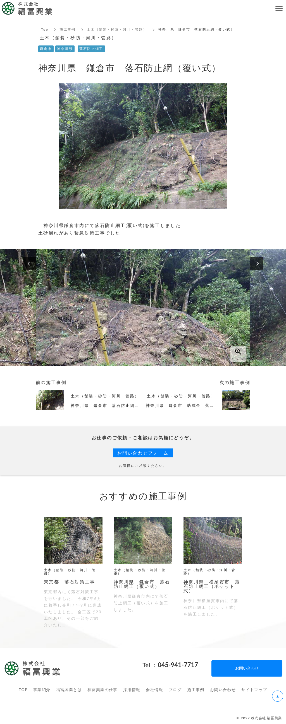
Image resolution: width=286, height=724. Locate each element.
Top (44, 29)
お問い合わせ (223, 689)
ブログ (175, 689)
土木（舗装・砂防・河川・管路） (117, 29)
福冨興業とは (69, 689)
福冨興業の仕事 (102, 689)
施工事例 (67, 29)
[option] (143, 307)
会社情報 (154, 689)
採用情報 (131, 689)
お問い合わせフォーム (143, 452)
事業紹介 (42, 689)
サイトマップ (254, 689)
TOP (23, 689)
